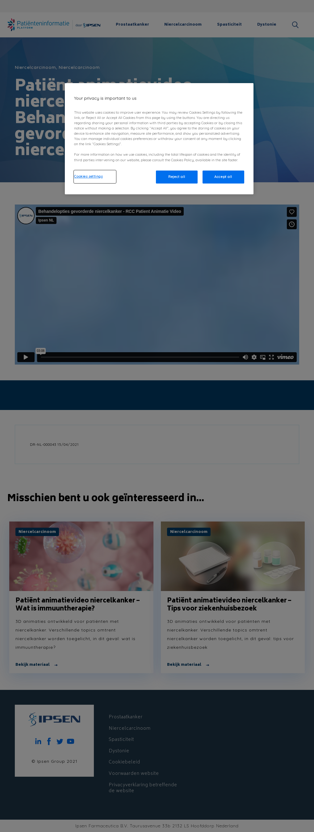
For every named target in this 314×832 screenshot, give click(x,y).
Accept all (223, 177)
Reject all (176, 177)
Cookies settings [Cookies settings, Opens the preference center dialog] (88, 176)
